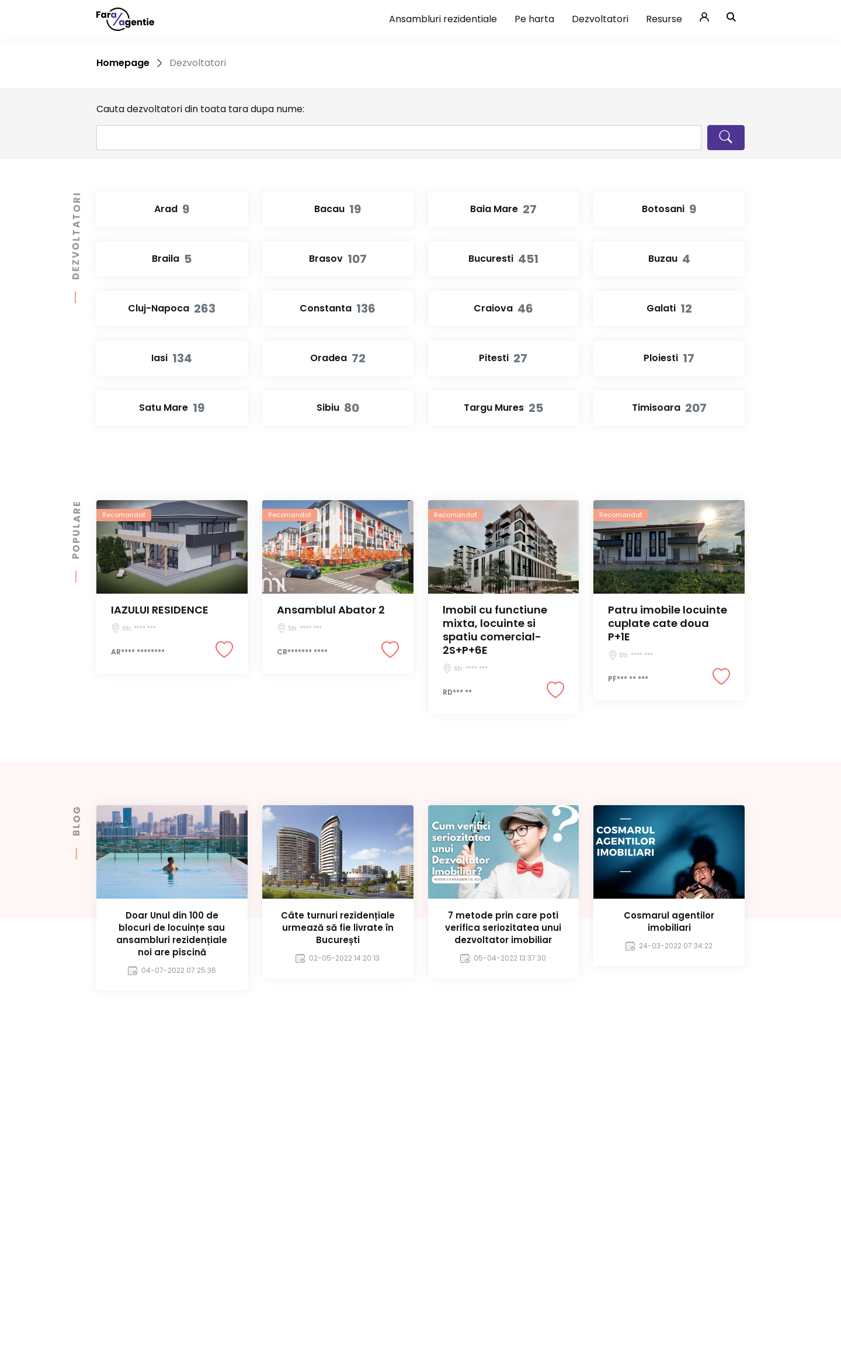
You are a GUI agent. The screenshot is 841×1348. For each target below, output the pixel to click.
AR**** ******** (138, 652)
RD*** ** (457, 692)
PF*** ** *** (628, 679)
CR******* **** (302, 652)
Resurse (664, 19)
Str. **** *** (139, 628)
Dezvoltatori (600, 19)
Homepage (123, 63)
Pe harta (534, 19)
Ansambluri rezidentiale (443, 19)
